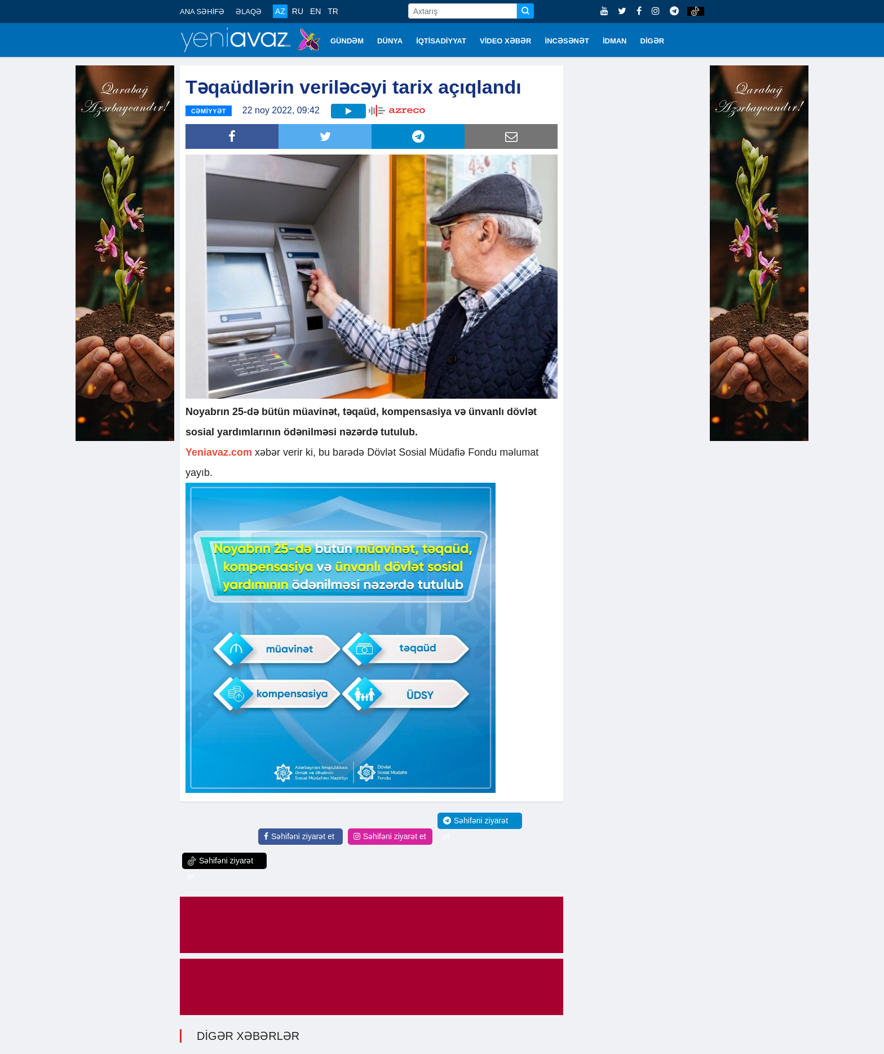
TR (333, 11)
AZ (280, 11)
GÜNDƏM (347, 41)
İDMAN (615, 41)
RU (297, 11)
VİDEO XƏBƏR (506, 41)
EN (315, 11)
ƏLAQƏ (249, 11)
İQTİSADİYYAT (441, 41)
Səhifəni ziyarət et (299, 836)
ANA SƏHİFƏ (202, 11)
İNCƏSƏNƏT (567, 41)
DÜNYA (390, 41)
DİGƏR (652, 41)
